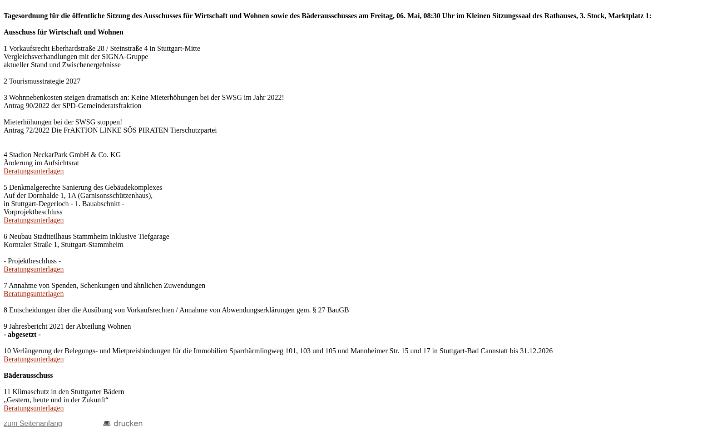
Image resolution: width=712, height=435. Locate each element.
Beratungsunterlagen (34, 171)
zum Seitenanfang (33, 423)
